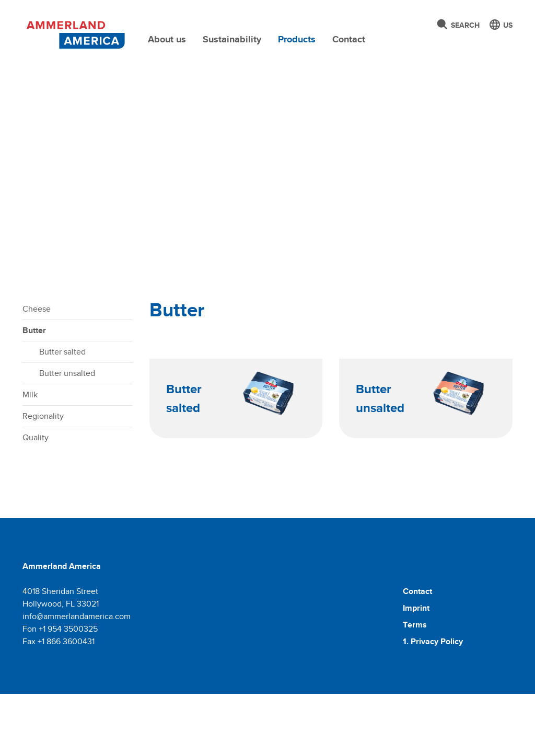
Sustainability (232, 39)
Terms (415, 662)
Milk (30, 432)
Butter (34, 367)
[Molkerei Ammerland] (74, 33)
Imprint (416, 645)
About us (167, 39)
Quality (35, 475)
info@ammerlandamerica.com (76, 653)
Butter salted (62, 389)
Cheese (36, 346)
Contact (348, 39)
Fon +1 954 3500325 (60, 666)
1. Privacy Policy (433, 678)
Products (297, 39)
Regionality (43, 453)
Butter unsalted (67, 410)
